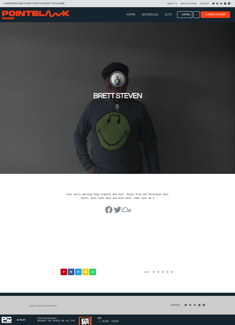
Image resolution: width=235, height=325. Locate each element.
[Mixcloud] (221, 3)
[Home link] (36, 14)
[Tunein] (217, 3)
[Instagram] (225, 3)
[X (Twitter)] (213, 3)
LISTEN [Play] (184, 14)
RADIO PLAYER (215, 14)
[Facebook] (229, 3)
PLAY (20, 320)
